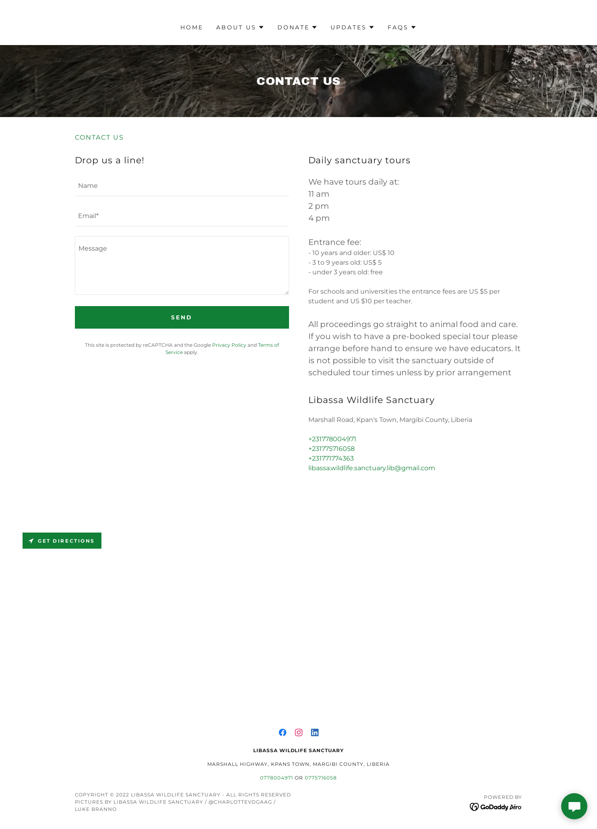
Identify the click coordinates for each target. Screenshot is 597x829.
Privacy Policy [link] (229, 345)
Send (181, 317)
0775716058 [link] (321, 778)
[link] (283, 732)
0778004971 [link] (276, 778)
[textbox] (182, 186)
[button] (240, 27)
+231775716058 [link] (331, 449)
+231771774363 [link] (331, 458)
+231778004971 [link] (332, 439)
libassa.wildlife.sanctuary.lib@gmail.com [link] (371, 468)
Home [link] (191, 27)
